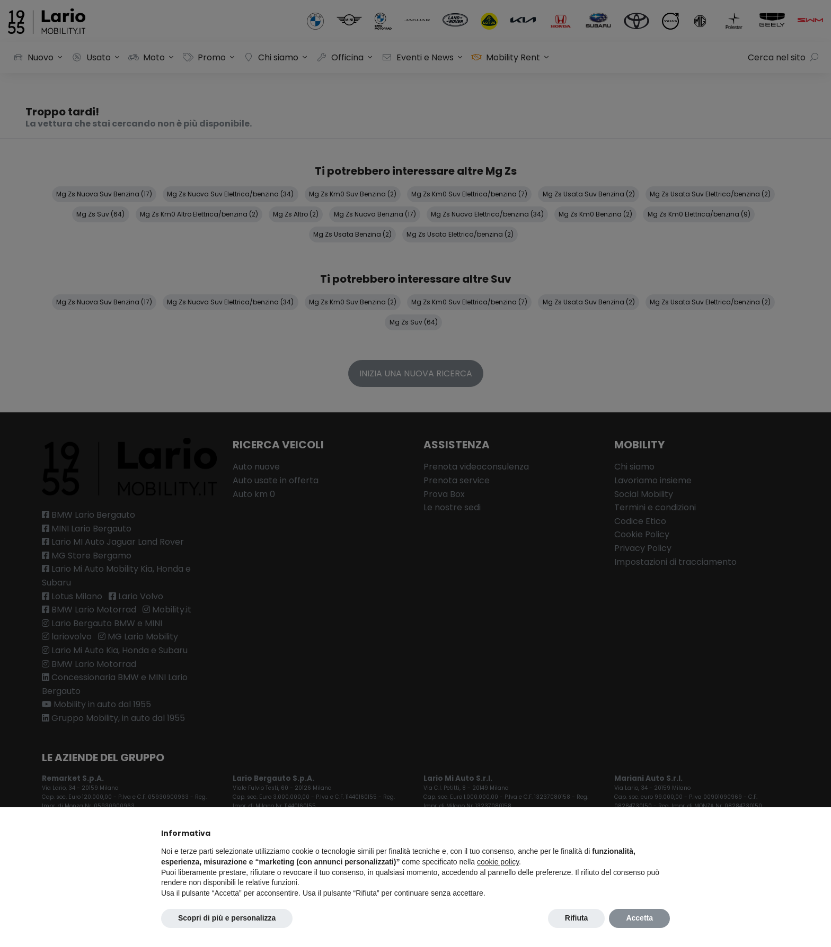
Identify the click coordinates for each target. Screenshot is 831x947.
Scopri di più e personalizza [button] (227, 918)
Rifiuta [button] (576, 918)
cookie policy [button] (498, 862)
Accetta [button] (639, 918)
